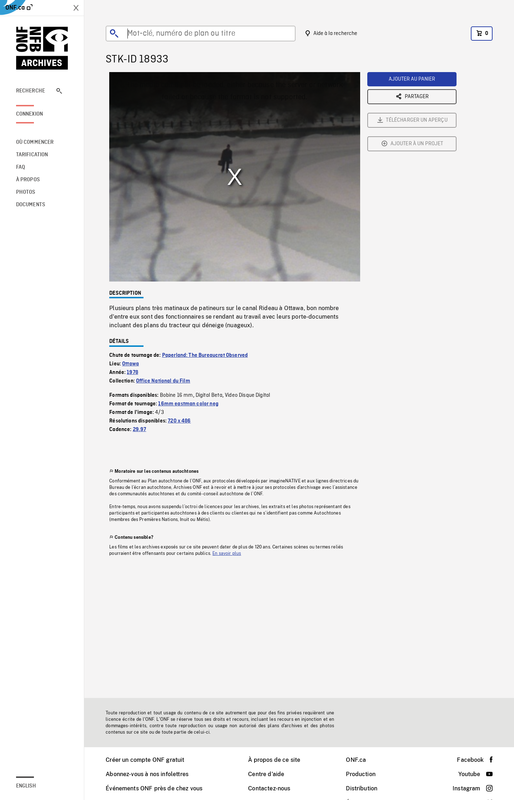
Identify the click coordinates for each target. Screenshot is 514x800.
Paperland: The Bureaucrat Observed (205, 355)
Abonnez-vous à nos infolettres (147, 774)
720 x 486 (179, 421)
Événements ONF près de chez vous (154, 788)
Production (361, 774)
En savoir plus (226, 553)
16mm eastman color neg (188, 404)
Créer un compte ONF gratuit (145, 759)
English (26, 786)
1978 (132, 372)
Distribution (361, 788)
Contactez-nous (269, 788)
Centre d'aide (266, 774)
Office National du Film (163, 381)
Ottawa (130, 364)
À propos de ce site (274, 759)
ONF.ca (356, 759)
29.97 (139, 429)
